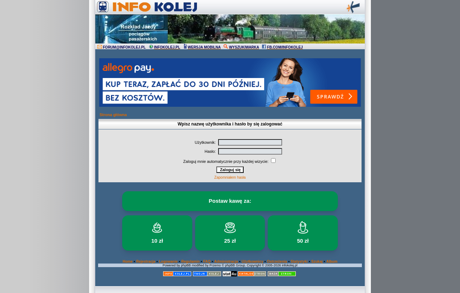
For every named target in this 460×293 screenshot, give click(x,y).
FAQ (207, 262)
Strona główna (113, 115)
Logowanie (168, 262)
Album (331, 262)
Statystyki (299, 262)
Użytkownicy (252, 262)
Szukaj (317, 262)
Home (128, 262)
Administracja (226, 262)
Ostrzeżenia (277, 262)
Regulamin (190, 262)
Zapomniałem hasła (229, 177)
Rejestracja (145, 262)
